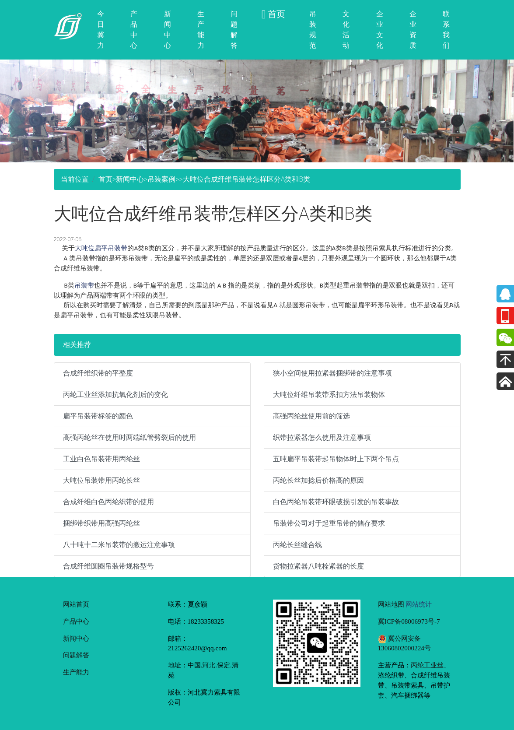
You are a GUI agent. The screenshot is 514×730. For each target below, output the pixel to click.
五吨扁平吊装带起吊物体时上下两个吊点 (336, 459)
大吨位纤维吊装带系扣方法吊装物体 (329, 394)
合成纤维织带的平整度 (98, 373)
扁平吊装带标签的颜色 (98, 416)
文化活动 (346, 29)
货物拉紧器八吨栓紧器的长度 (318, 566)
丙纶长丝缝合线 (297, 544)
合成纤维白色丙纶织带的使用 (108, 502)
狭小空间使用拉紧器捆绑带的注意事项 (332, 373)
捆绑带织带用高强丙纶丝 (101, 523)
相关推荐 (77, 344)
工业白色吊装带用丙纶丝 (101, 459)
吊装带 (84, 285)
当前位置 (75, 179)
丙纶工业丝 (427, 665)
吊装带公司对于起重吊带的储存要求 (329, 523)
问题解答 (234, 29)
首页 (105, 179)
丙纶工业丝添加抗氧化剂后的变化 (115, 394)
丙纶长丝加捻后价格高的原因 (318, 480)
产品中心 (133, 29)
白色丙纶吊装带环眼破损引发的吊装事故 (336, 502)
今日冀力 (100, 29)
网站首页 (76, 604)
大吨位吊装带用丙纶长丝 (101, 480)
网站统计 (419, 604)
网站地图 (391, 604)
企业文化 (379, 29)
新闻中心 (167, 29)
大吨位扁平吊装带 (101, 248)
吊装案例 (161, 179)
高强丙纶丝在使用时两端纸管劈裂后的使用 (129, 437)
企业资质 (412, 29)
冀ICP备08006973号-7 (409, 621)
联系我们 (446, 29)
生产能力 (200, 29)
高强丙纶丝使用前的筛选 (311, 416)
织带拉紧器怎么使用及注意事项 (322, 437)
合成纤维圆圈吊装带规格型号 (108, 566)
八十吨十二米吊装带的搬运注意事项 (119, 544)
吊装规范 (312, 29)
